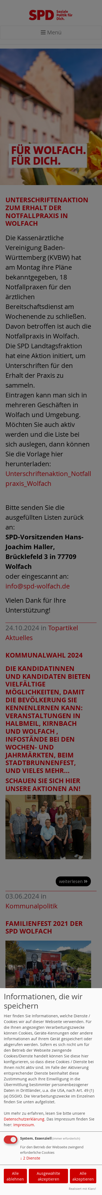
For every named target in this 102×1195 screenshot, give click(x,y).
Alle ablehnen (15, 1176)
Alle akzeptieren (83, 1176)
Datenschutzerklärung (24, 1119)
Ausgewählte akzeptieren (48, 1176)
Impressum (23, 1124)
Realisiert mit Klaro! (82, 1189)
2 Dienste (30, 1158)
